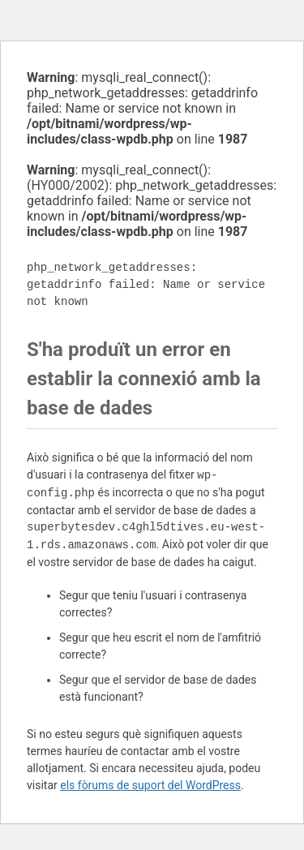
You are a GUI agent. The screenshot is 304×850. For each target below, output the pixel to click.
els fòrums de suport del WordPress (150, 785)
